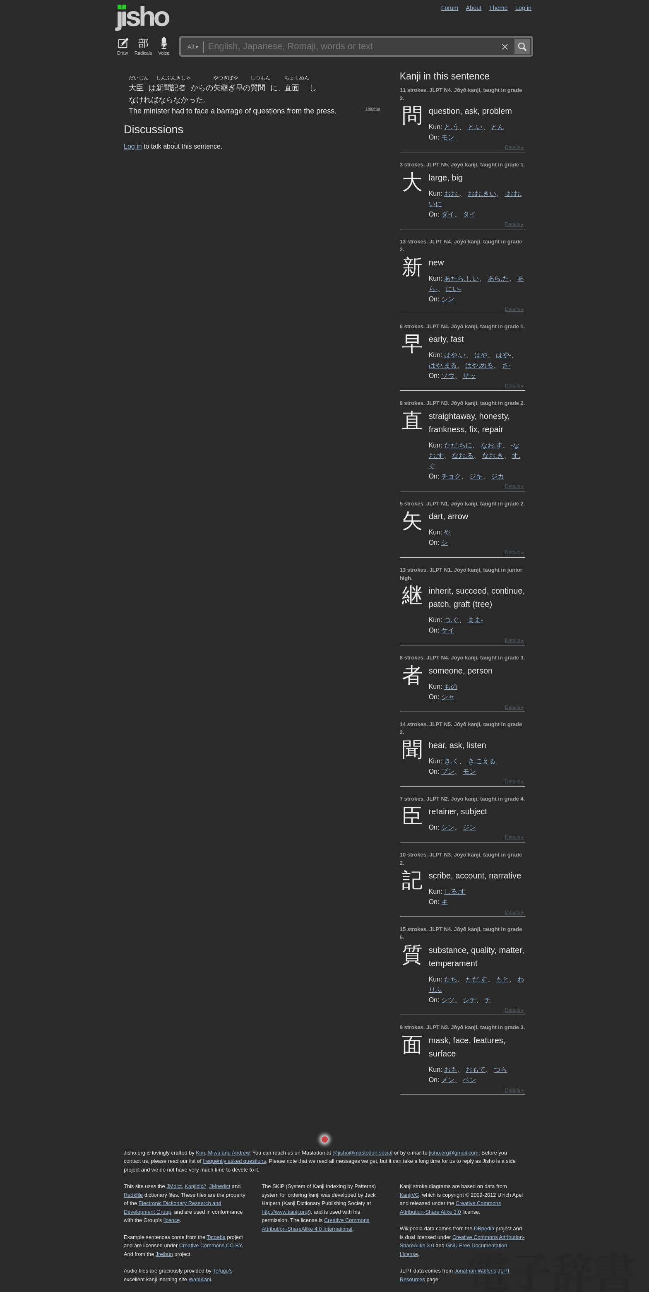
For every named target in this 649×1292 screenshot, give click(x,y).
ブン (447, 771)
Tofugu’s (222, 1271)
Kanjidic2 (195, 1186)
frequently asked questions (234, 1161)
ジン (469, 827)
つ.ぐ (451, 619)
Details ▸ (514, 147)
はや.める (479, 365)
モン (447, 137)
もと (502, 979)
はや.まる (443, 365)
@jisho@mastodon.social (362, 1153)
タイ (469, 214)
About (474, 8)
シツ (447, 999)
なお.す (491, 445)
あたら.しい (461, 278)
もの (450, 686)
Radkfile (133, 1195)
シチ (469, 999)
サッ (469, 375)
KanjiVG (409, 1195)
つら (500, 1069)
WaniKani (200, 1279)
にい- (453, 288)
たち (450, 979)
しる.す (455, 891)
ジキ (476, 476)
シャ (447, 696)
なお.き (493, 455)
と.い (475, 126)
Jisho (142, 18)
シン (447, 298)
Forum (450, 8)
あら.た (498, 278)
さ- (506, 365)
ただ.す (476, 979)
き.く (451, 760)
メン (447, 1079)
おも (450, 1069)
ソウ (447, 375)
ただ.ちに (458, 445)
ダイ (447, 214)
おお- (451, 193)
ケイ (447, 630)
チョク (451, 476)
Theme (498, 8)
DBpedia (484, 1228)
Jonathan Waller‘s (475, 1271)
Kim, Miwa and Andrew (222, 1153)
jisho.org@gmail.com (453, 1153)
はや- (503, 354)
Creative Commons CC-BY (210, 1245)
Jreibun (164, 1254)
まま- (475, 619)
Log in (523, 8)
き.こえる (482, 760)
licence (171, 1220)
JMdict (174, 1186)
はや (481, 354)
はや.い (455, 354)
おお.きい (482, 193)
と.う (451, 126)
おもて (476, 1069)
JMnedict (219, 1186)
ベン (469, 1079)
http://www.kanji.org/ (285, 1212)
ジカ (497, 476)
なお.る (463, 455)
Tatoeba (372, 108)
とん (497, 126)
